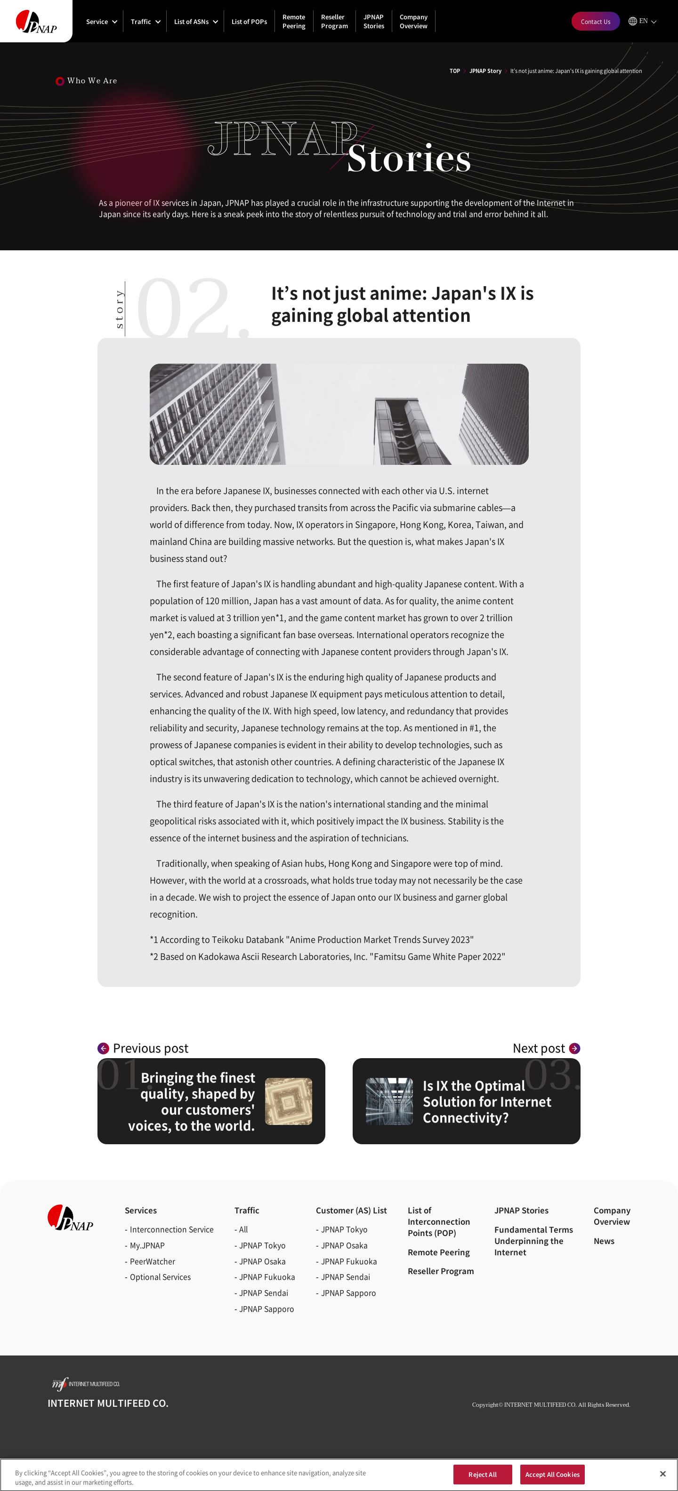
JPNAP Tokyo (262, 1245)
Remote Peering (294, 21)
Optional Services (160, 1276)
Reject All (482, 1477)
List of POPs (249, 21)
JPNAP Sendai (263, 1292)
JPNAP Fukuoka (267, 1276)
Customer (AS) (351, 1210)
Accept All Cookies (552, 1477)
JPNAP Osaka (262, 1261)
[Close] (663, 1477)
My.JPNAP (147, 1245)
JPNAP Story (485, 70)
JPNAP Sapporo (266, 1308)
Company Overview (414, 21)
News (604, 1240)
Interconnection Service (172, 1229)
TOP (455, 70)
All (243, 1229)
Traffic (141, 21)
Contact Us (596, 21)
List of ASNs (191, 21)
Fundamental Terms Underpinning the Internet (533, 1241)
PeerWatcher (152, 1261)
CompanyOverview (612, 1215)
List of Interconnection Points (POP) (439, 1221)
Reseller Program (334, 21)
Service (97, 21)
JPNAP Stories (373, 21)
